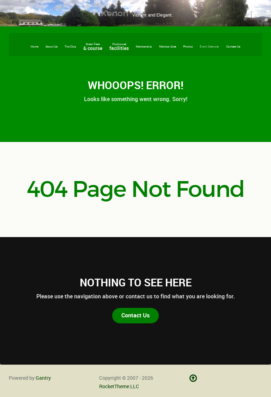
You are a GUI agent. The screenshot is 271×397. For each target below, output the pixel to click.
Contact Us (135, 315)
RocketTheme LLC (119, 386)
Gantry (43, 378)
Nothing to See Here (136, 282)
